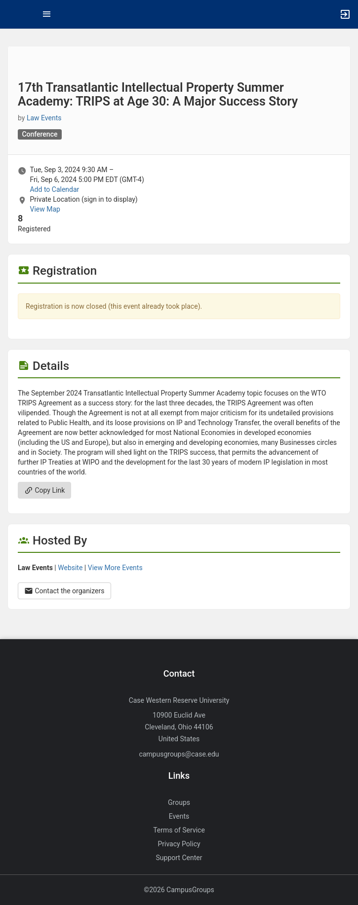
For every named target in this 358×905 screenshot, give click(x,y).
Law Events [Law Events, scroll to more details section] (44, 118)
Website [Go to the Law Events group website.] (70, 568)
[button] (12, 14)
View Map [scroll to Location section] (45, 209)
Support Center (179, 858)
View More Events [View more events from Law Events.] (115, 568)
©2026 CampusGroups (179, 890)
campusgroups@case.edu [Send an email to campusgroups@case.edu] (179, 754)
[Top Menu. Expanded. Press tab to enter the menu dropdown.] (47, 14)
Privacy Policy (179, 844)
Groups (179, 802)
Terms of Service (179, 830)
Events (179, 816)
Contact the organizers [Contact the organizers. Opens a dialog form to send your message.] (64, 591)
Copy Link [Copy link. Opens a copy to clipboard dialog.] (44, 490)
